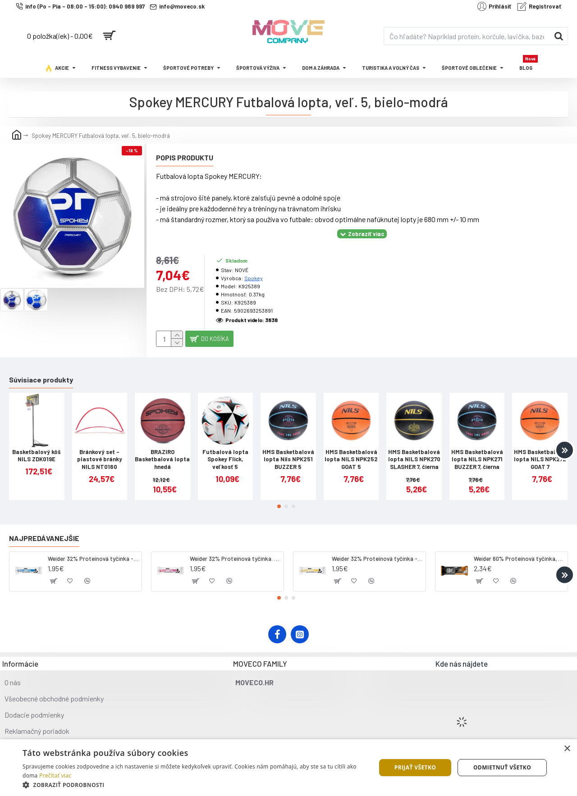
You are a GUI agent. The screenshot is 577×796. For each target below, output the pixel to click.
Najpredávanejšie (44, 531)
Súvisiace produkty (41, 372)
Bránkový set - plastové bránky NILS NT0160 (99, 452)
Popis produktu (184, 157)
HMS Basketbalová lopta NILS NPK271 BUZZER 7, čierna (477, 452)
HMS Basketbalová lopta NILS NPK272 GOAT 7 (540, 452)
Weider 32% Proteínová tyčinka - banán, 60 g (377, 551)
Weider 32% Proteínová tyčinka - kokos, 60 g (93, 551)
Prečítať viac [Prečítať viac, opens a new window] (55, 775)
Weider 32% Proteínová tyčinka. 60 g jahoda (235, 551)
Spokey (253, 267)
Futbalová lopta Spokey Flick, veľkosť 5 (225, 452)
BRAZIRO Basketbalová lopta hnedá (162, 452)
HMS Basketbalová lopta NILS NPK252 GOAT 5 (351, 452)
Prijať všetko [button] (415, 767)
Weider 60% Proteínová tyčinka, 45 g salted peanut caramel (519, 551)
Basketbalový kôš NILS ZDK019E (36, 448)
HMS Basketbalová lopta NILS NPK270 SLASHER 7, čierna (414, 452)
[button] (564, 442)
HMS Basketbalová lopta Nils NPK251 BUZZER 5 (288, 452)
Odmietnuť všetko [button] (502, 767)
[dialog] (288, 767)
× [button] (566, 749)
